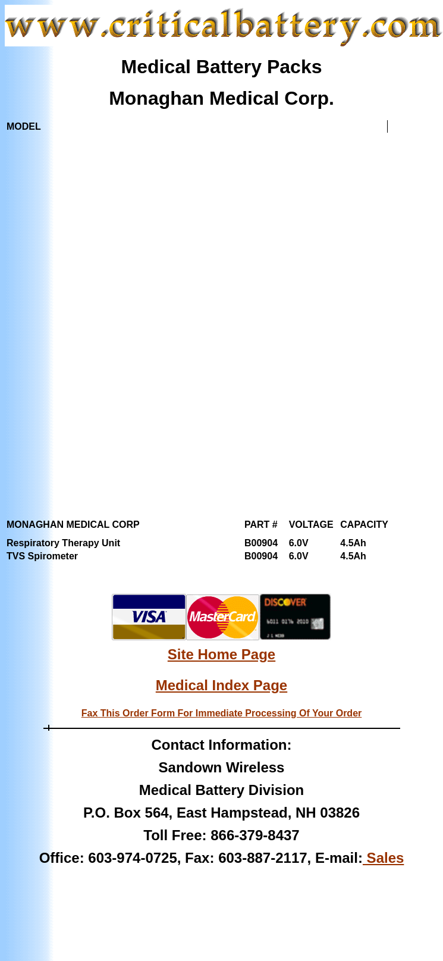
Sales (383, 858)
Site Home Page (221, 654)
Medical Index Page (221, 685)
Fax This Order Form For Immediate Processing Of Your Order (221, 713)
